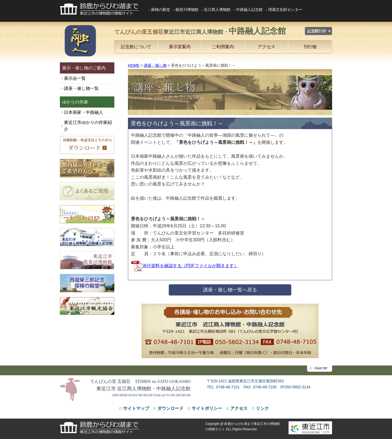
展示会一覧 (75, 78)
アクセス (266, 46)
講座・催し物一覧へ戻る (230, 289)
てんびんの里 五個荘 (140, 381)
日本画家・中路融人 (83, 112)
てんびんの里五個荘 (200, 30)
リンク (262, 408)
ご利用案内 (223, 46)
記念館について (136, 46)
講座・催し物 (155, 65)
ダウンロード (170, 408)
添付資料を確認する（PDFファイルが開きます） (184, 265)
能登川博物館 (187, 9)
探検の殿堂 (160, 9)
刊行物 (310, 46)
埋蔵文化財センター (285, 9)
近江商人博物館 (217, 9)
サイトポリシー (207, 408)
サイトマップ (136, 408)
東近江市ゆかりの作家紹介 (88, 126)
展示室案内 (180, 46)
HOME (133, 65)
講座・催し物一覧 (81, 88)
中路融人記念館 (249, 9)
